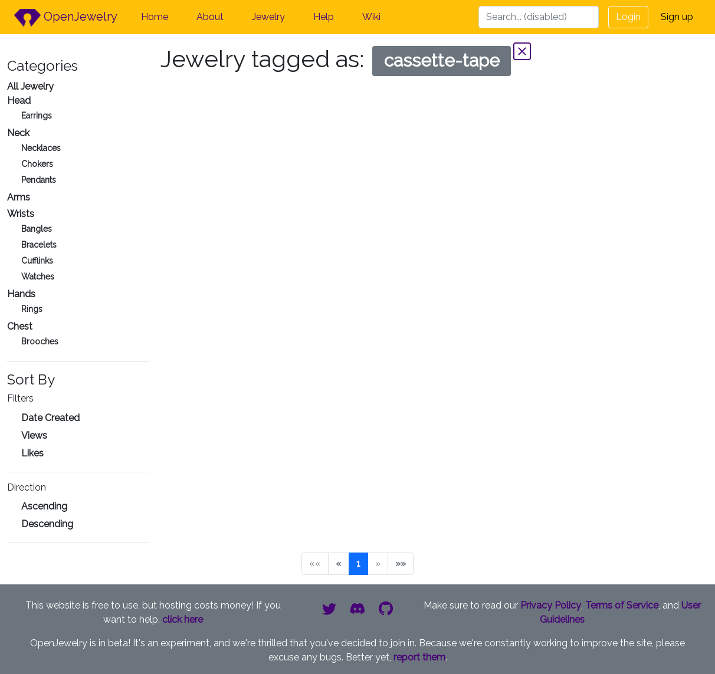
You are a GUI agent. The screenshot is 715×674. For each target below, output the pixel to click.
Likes (32, 453)
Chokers (37, 164)
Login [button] (628, 16)
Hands (21, 294)
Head (19, 100)
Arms (18, 197)
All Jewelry (30, 86)
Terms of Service (621, 605)
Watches (37, 276)
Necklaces (41, 148)
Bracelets (39, 244)
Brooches (39, 341)
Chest (19, 326)
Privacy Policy (550, 605)
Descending (47, 524)
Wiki (371, 16)
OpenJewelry (65, 18)
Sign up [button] (677, 16)
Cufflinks (37, 260)
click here (182, 619)
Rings (31, 309)
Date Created (50, 417)
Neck (18, 133)
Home (154, 16)
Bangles (36, 229)
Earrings (36, 115)
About (210, 16)
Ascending (44, 506)
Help (323, 16)
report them (419, 657)
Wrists (20, 213)
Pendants (38, 180)
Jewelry (268, 16)
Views (34, 435)
